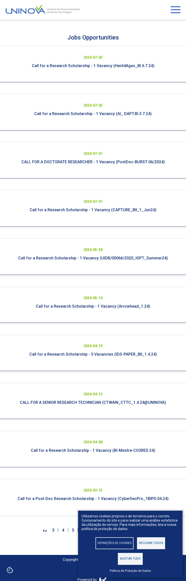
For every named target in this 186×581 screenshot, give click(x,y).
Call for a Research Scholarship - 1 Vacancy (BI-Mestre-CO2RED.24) (93, 450)
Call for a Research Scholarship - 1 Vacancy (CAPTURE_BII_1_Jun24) (93, 210)
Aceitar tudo (130, 558)
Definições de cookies (114, 543)
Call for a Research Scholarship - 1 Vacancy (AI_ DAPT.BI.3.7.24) (93, 113)
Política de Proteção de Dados (130, 571)
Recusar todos (151, 543)
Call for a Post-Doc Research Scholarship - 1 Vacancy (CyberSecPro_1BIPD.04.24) (93, 498)
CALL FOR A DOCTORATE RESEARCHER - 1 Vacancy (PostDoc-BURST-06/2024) (93, 162)
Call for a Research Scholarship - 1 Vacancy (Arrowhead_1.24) (93, 306)
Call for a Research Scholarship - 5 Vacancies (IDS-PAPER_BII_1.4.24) (93, 354)
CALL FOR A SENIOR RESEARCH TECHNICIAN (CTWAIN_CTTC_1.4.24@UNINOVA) (93, 402)
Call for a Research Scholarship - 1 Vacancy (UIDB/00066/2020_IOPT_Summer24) (93, 258)
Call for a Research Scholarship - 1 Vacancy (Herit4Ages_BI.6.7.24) (93, 65)
